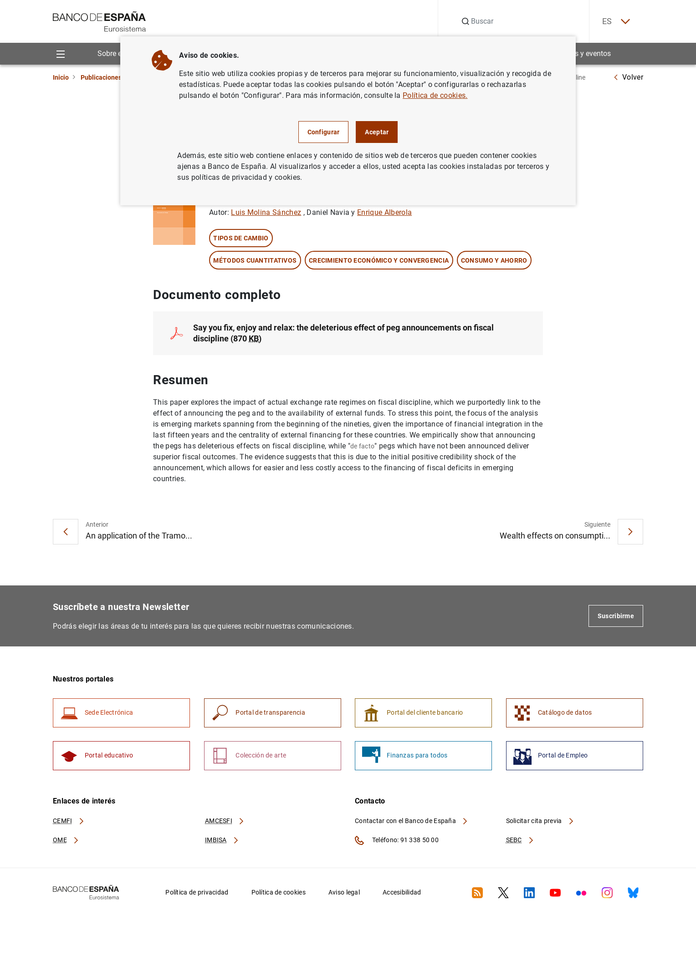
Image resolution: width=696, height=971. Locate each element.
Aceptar (377, 132)
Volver (628, 77)
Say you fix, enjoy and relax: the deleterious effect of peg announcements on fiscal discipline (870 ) (343, 333)
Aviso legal (344, 893)
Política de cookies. (435, 95)
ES (615, 21)
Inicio (61, 77)
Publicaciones (101, 77)
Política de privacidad (196, 893)
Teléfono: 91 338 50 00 (397, 841)
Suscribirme (616, 616)
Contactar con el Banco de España (412, 822)
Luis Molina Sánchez (266, 212)
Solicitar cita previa (540, 822)
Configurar (323, 132)
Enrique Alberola (384, 212)
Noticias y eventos (581, 54)
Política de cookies (278, 893)
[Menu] (60, 54)
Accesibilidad (402, 893)
